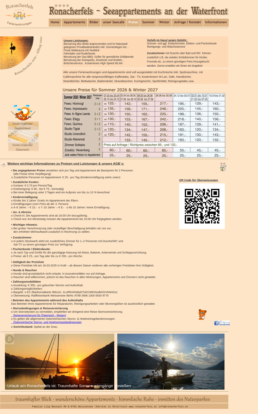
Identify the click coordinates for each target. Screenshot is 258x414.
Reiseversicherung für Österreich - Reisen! (38, 315)
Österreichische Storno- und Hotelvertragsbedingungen (46, 322)
